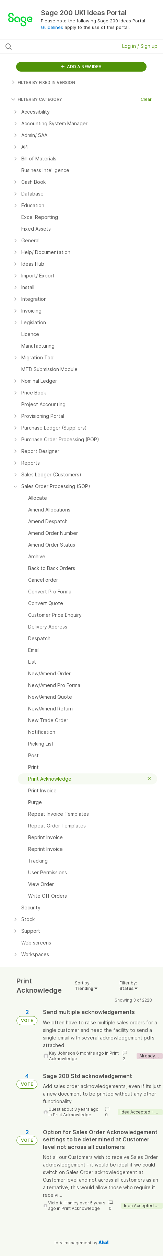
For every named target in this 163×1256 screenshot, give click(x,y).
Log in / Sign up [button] (140, 46)
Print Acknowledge (72, 1114)
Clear (146, 99)
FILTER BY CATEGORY (36, 99)
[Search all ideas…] (49, 46)
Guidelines (52, 27)
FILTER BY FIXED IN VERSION (43, 82)
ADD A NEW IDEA (81, 66)
